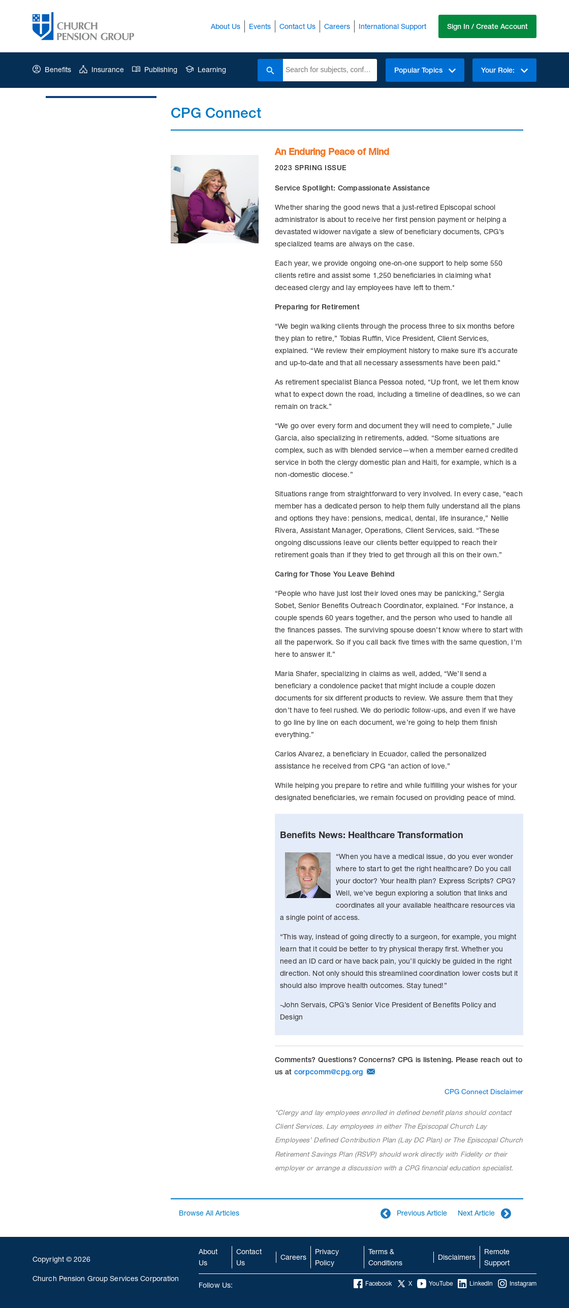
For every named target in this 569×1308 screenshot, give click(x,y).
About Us (225, 26)
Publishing (154, 69)
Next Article (484, 1213)
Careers (337, 26)
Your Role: (504, 70)
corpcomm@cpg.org (328, 1072)
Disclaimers (457, 1257)
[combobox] (330, 70)
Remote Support (497, 1257)
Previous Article (414, 1213)
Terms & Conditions (385, 1257)
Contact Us (297, 26)
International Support (392, 26)
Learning (205, 69)
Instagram (517, 1283)
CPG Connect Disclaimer (484, 1092)
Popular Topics (425, 70)
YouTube (435, 1283)
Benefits (52, 69)
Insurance (101, 69)
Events (260, 26)
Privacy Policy (327, 1257)
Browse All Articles (209, 1212)
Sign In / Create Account (487, 26)
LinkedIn (475, 1283)
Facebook (373, 1283)
